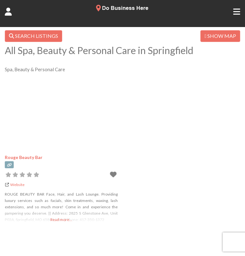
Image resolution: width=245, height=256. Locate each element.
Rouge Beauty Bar (23, 157)
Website (17, 184)
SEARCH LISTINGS (33, 36)
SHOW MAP (220, 36)
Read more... (61, 219)
